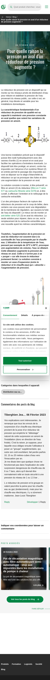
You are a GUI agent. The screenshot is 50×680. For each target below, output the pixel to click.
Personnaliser (25, 369)
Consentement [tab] (10, 315)
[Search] (24, 7)
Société (38, 664)
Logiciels (28, 664)
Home (8, 17)
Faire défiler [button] (38, 609)
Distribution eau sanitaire (14, 392)
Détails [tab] (24, 315)
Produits (5, 664)
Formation (16, 664)
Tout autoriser (25, 361)
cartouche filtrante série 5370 (22, 191)
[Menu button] (46, 7)
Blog (14, 17)
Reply (7, 502)
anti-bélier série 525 (10, 216)
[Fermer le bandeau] (46, 308)
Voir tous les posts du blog (23, 599)
